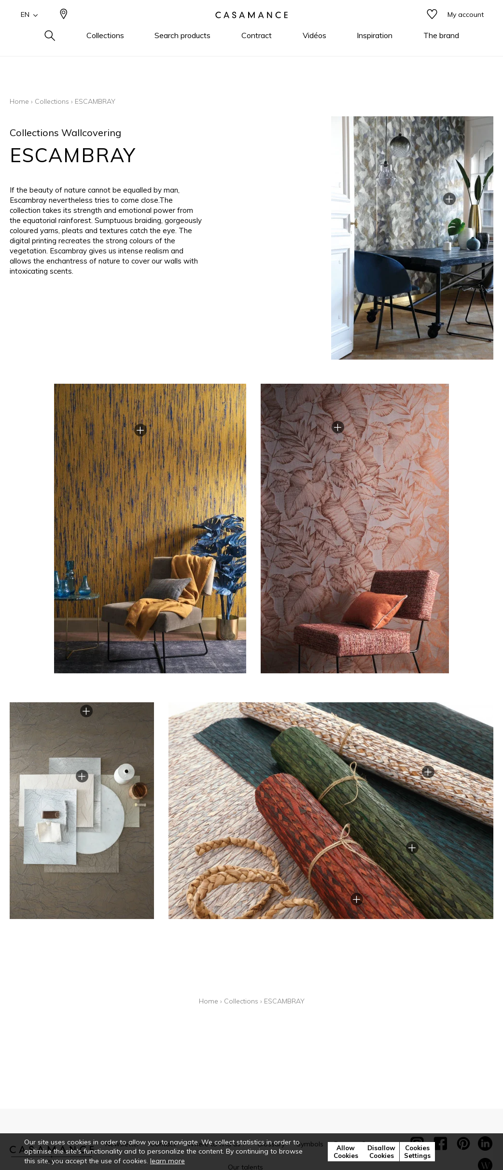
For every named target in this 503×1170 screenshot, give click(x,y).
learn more (167, 1160)
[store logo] (251, 30)
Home (19, 101)
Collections (52, 101)
